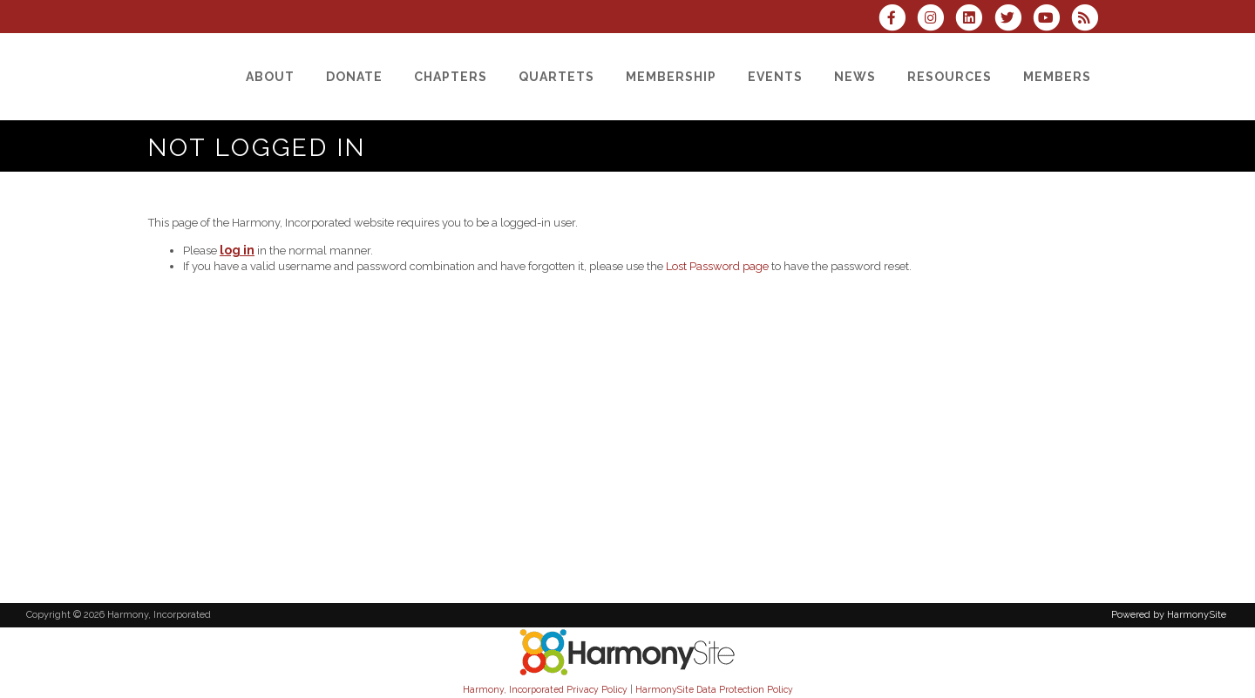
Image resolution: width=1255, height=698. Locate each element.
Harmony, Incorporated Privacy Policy (545, 689)
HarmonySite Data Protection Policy (714, 689)
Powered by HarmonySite (1168, 614)
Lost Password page (717, 266)
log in (237, 250)
